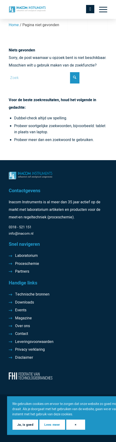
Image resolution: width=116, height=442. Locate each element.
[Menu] (100, 9)
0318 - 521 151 (20, 227)
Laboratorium (26, 256)
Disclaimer (24, 357)
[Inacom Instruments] (48, 9)
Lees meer (52, 424)
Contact (21, 334)
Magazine (23, 318)
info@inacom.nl (21, 233)
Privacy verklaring (30, 349)
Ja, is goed (25, 424)
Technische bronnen (32, 294)
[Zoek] (44, 77)
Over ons (22, 326)
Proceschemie (27, 264)
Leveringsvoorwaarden (34, 342)
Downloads (24, 302)
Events (20, 310)
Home (14, 25)
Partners (22, 271)
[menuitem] (100, 9)
